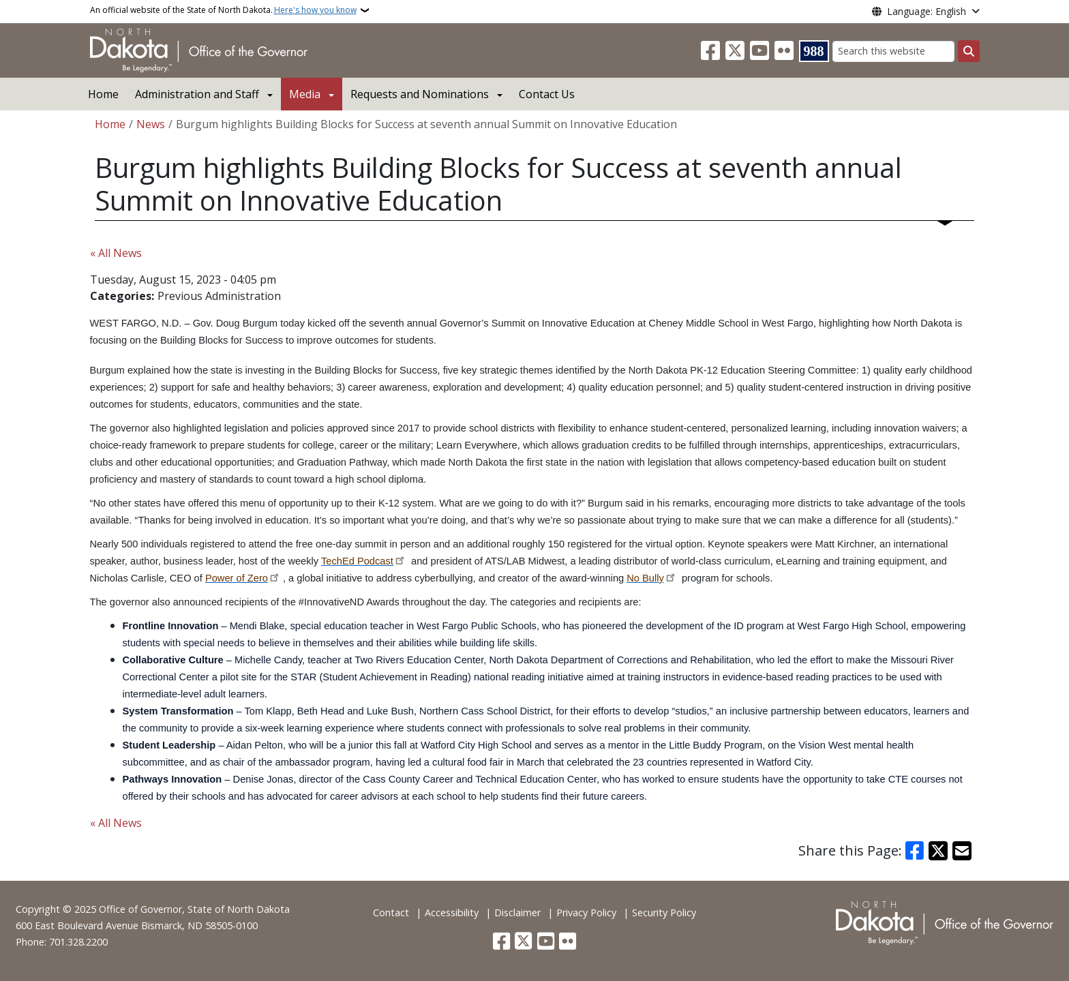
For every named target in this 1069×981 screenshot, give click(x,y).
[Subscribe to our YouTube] (759, 51)
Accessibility (452, 912)
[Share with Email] (962, 850)
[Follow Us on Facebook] (710, 51)
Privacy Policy (586, 912)
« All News (116, 252)
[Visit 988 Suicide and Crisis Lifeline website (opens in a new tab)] (814, 51)
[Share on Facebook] (915, 850)
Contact (391, 912)
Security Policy (664, 912)
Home (103, 94)
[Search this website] (893, 51)
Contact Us (547, 94)
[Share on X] (938, 850)
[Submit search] (969, 51)
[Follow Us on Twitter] (734, 51)
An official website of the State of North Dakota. (223, 10)
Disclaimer (517, 912)
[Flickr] (784, 51)
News (150, 124)
